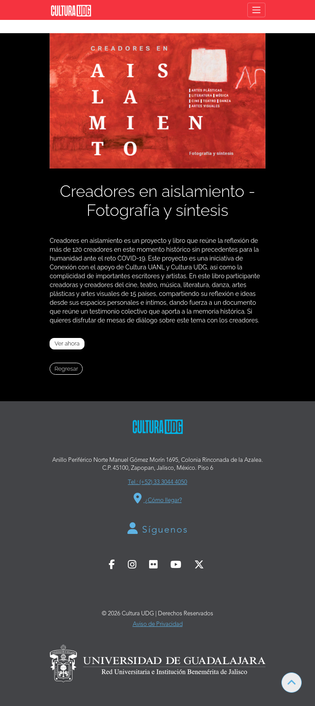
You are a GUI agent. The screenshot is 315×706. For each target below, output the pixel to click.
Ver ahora (67, 343)
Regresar (66, 368)
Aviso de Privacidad (158, 624)
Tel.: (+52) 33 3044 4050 (157, 482)
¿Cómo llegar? (158, 498)
